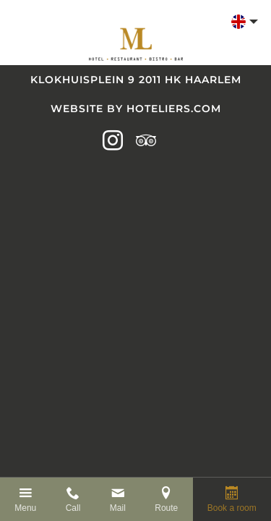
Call (73, 508)
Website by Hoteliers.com (136, 108)
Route (166, 508)
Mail (118, 508)
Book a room (232, 508)
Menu (25, 508)
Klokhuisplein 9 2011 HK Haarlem (135, 79)
